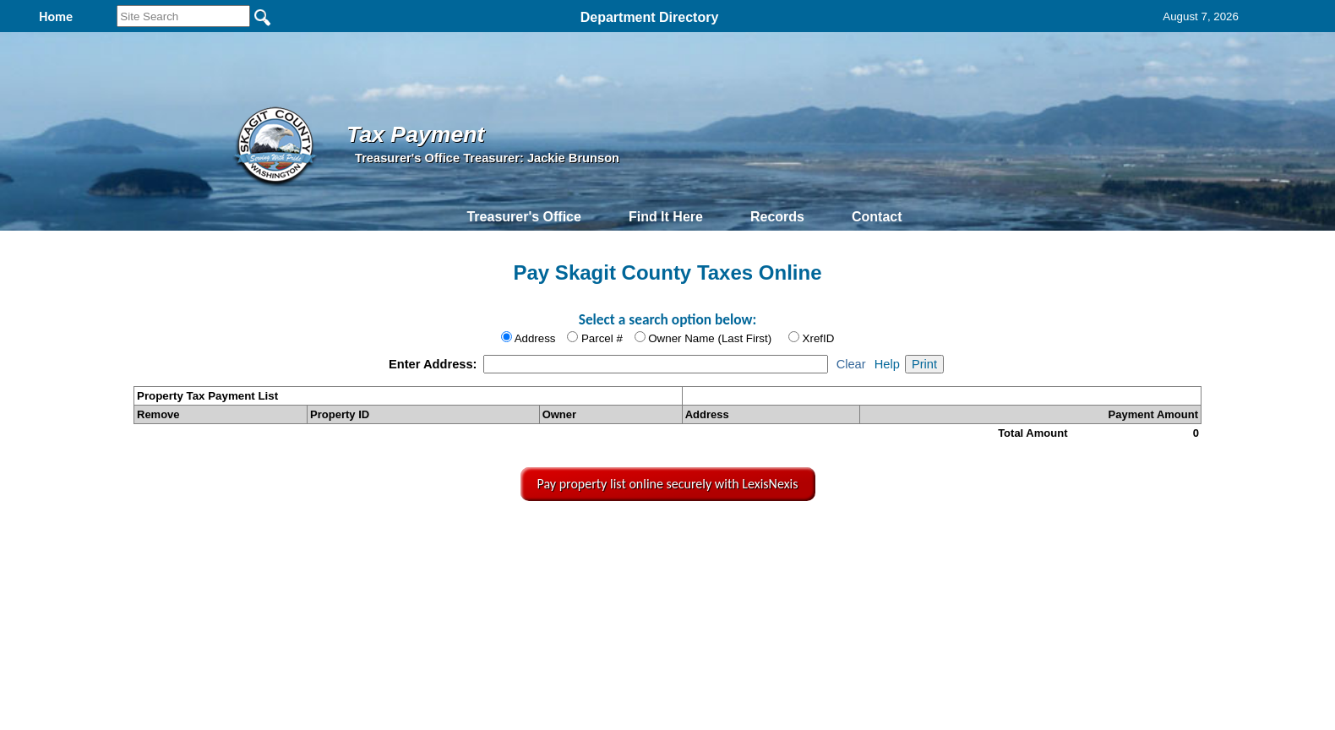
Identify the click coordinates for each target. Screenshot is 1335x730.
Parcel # (602, 338)
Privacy (665, 538)
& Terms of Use (728, 538)
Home (508, 538)
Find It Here (666, 217)
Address (535, 338)
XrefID (819, 338)
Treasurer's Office (523, 217)
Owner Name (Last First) (709, 338)
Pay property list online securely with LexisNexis (667, 484)
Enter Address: (435, 364)
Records (777, 217)
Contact (877, 217)
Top (391, 538)
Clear (851, 364)
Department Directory (649, 17)
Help (887, 364)
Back (442, 538)
